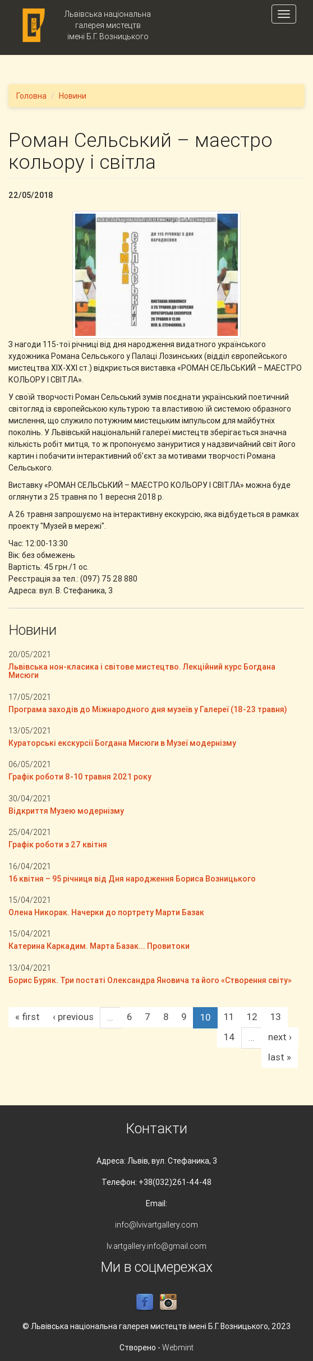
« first (27, 1017)
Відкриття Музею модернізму (66, 811)
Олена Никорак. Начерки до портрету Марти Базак (106, 912)
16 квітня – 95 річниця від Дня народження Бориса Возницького (132, 879)
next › (280, 1037)
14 (229, 1037)
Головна (31, 96)
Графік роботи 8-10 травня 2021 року (79, 777)
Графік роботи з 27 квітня (57, 844)
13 (275, 1017)
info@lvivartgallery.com (156, 1225)
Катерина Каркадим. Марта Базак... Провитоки (101, 946)
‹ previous (73, 1017)
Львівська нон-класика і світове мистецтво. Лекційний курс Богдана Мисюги (141, 671)
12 (252, 1017)
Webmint (178, 1347)
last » (279, 1057)
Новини (72, 96)
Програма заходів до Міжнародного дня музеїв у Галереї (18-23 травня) (147, 709)
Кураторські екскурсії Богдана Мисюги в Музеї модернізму (122, 743)
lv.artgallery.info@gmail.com (156, 1246)
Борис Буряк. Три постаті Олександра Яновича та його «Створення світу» (150, 980)
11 (229, 1017)
